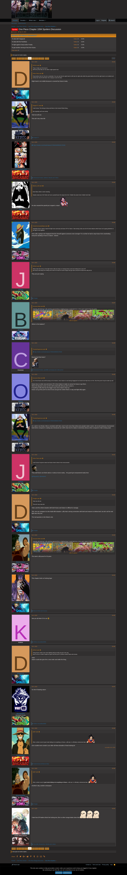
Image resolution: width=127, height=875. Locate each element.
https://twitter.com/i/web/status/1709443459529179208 (49, 145)
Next (47, 58)
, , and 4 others (46, 177)
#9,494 (113, 575)
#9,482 (113, 102)
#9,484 (113, 182)
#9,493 (113, 535)
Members (42, 20)
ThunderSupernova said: (39, 349)
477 (36, 58)
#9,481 (113, 61)
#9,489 (113, 374)
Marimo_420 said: (38, 186)
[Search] (112, 20)
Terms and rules (97, 864)
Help (111, 864)
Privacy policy (105, 864)
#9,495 (113, 615)
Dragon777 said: (37, 105)
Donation (23, 20)
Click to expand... (73, 320)
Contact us (88, 864)
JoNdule (21, 289)
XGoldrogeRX (21, 755)
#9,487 (113, 302)
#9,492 (113, 495)
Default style (16, 864)
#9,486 (113, 262)
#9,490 (113, 414)
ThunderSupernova (21, 169)
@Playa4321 (36, 476)
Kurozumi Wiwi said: (38, 306)
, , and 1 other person (49, 370)
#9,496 (113, 646)
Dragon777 (21, 89)
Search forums (22, 23)
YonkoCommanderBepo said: (40, 226)
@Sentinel (43, 476)
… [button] (19, 58)
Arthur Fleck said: (37, 73)
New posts (14, 23)
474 (26, 58)
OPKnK (21, 401)
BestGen (21, 330)
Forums (15, 20)
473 (23, 58)
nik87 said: (36, 731)
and (41, 611)
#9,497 (113, 686)
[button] (27, 20)
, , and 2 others (45, 844)
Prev (14, 58)
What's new (32, 20)
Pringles (21, 129)
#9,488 (113, 343)
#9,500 (113, 808)
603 (43, 58)
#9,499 (113, 768)
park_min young (21, 602)
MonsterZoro (21, 713)
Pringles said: (36, 498)
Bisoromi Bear (21, 562)
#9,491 (113, 454)
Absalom (15, 32)
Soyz (21, 209)
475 (30, 58)
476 (33, 58)
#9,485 (113, 222)
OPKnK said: (36, 65)
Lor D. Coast (21, 249)
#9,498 (113, 728)
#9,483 (113, 142)
